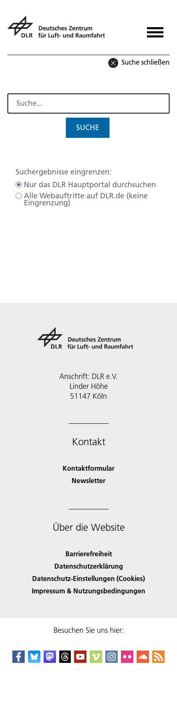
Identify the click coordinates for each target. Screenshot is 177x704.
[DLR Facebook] (18, 660)
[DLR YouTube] (80, 660)
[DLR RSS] (158, 660)
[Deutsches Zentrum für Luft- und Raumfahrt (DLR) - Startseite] (59, 30)
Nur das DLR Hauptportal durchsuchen (90, 184)
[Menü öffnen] (155, 29)
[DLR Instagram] (111, 660)
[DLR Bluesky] (34, 660)
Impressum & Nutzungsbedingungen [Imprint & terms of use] (88, 590)
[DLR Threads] (65, 660)
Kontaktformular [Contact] (88, 468)
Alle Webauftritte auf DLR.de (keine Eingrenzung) (86, 199)
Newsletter (88, 480)
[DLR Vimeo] (96, 660)
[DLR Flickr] (127, 660)
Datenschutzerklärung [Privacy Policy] (88, 566)
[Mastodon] (50, 660)
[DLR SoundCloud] (143, 660)
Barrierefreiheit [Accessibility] (88, 553)
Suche (87, 127)
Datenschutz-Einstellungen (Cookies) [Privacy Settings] (88, 578)
